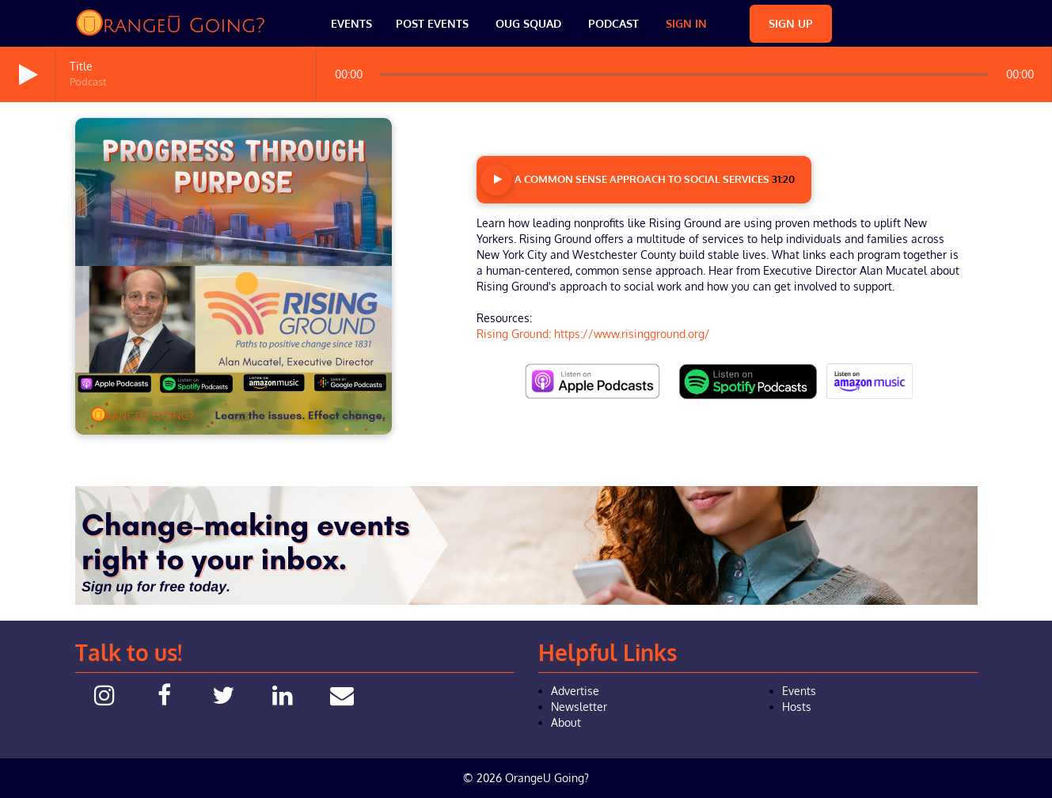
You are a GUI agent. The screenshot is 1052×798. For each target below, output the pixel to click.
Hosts (796, 706)
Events (351, 23)
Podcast (613, 23)
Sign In (686, 23)
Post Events (432, 23)
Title (81, 66)
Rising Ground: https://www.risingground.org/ (593, 333)
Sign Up (791, 23)
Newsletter (579, 706)
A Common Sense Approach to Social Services (637, 180)
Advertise (575, 690)
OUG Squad (528, 23)
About (566, 722)
